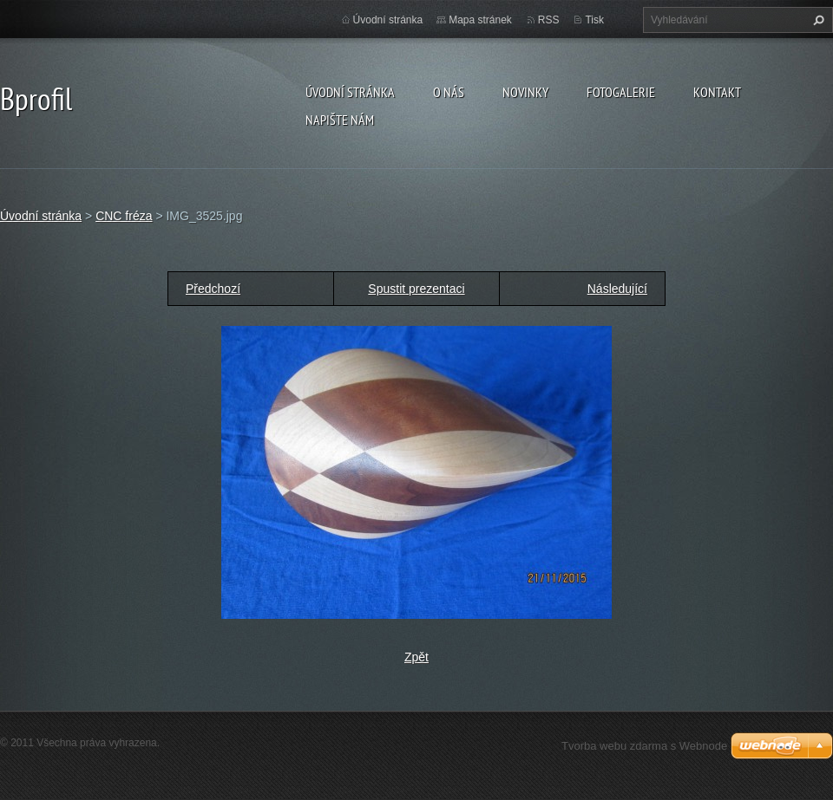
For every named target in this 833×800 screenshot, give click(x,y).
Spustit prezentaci (416, 289)
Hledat (816, 20)
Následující (617, 289)
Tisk (594, 20)
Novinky (525, 92)
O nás (448, 92)
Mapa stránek (480, 20)
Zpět (416, 657)
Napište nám (339, 119)
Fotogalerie (621, 92)
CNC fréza (123, 216)
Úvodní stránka (350, 92)
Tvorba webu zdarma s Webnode (644, 745)
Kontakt (717, 92)
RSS (549, 20)
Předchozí (213, 289)
